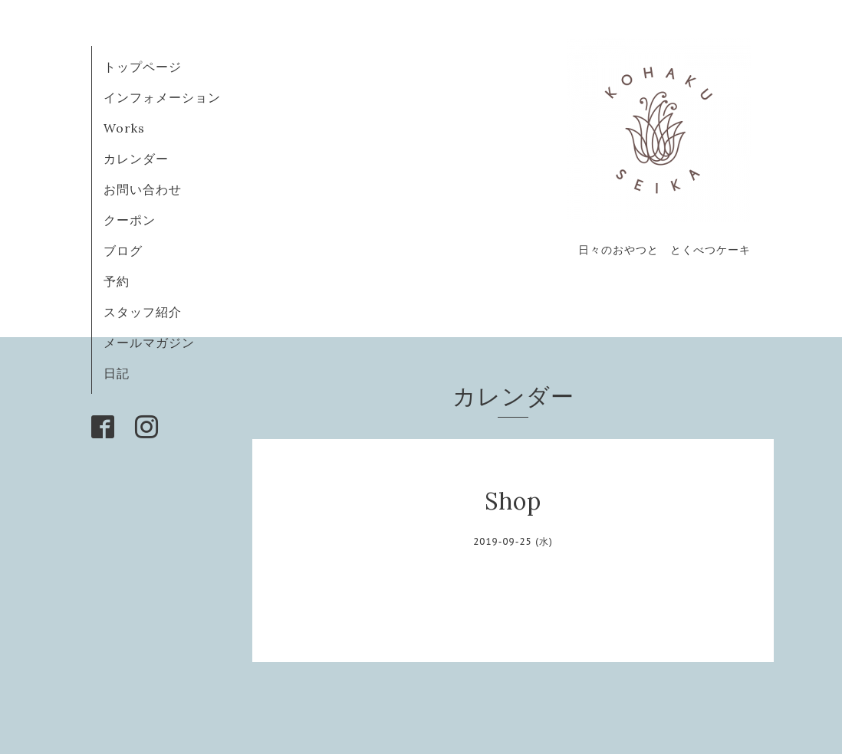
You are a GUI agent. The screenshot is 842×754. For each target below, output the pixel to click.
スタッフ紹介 (143, 312)
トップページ (143, 66)
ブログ (130, 250)
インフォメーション (162, 97)
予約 (117, 281)
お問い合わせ (143, 189)
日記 (117, 373)
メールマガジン (149, 342)
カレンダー (136, 158)
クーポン (130, 220)
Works (124, 128)
